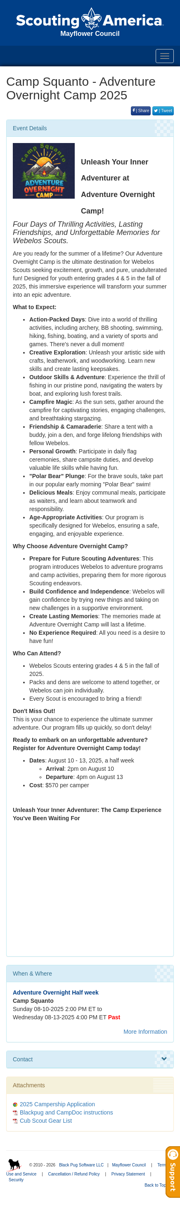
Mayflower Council (129, 1165)
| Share (141, 110)
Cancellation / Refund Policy (74, 1174)
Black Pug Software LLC (81, 1165)
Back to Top (157, 1185)
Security (16, 1180)
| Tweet (163, 110)
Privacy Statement (128, 1174)
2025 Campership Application (57, 1104)
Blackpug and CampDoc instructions (66, 1112)
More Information (145, 1031)
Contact (90, 1059)
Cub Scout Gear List (46, 1120)
